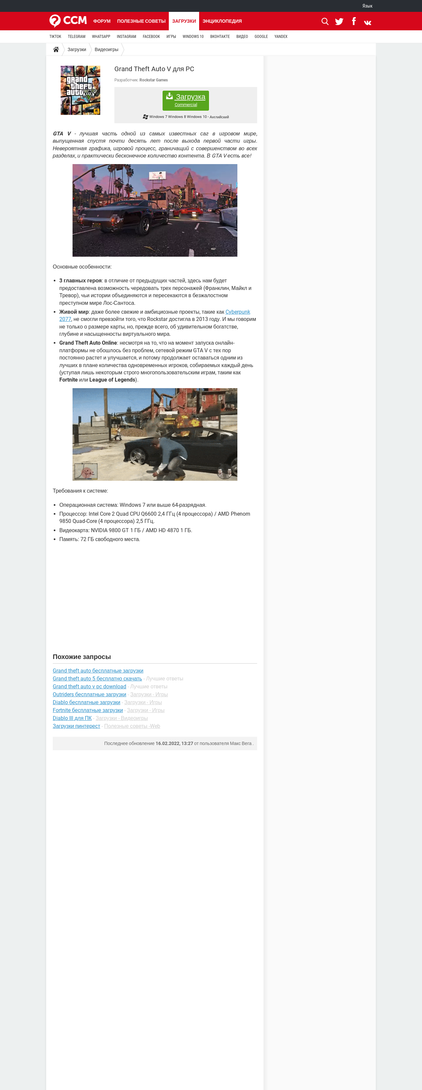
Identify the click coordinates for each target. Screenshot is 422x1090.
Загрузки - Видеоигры (122, 718)
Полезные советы (141, 21)
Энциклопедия (222, 21)
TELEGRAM (76, 36)
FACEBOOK (151, 36)
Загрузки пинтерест (76, 726)
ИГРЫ (171, 36)
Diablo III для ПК (72, 718)
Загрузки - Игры (149, 694)
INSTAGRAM (126, 36)
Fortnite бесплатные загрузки (88, 710)
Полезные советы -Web (132, 726)
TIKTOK (55, 36)
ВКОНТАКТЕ (220, 36)
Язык (368, 6)
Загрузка (185, 100)
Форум (101, 21)
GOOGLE (261, 36)
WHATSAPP (101, 36)
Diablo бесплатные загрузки (86, 702)
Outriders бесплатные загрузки (89, 694)
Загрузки (184, 21)
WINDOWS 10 (193, 36)
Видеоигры (106, 49)
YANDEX (280, 36)
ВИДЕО (242, 36)
